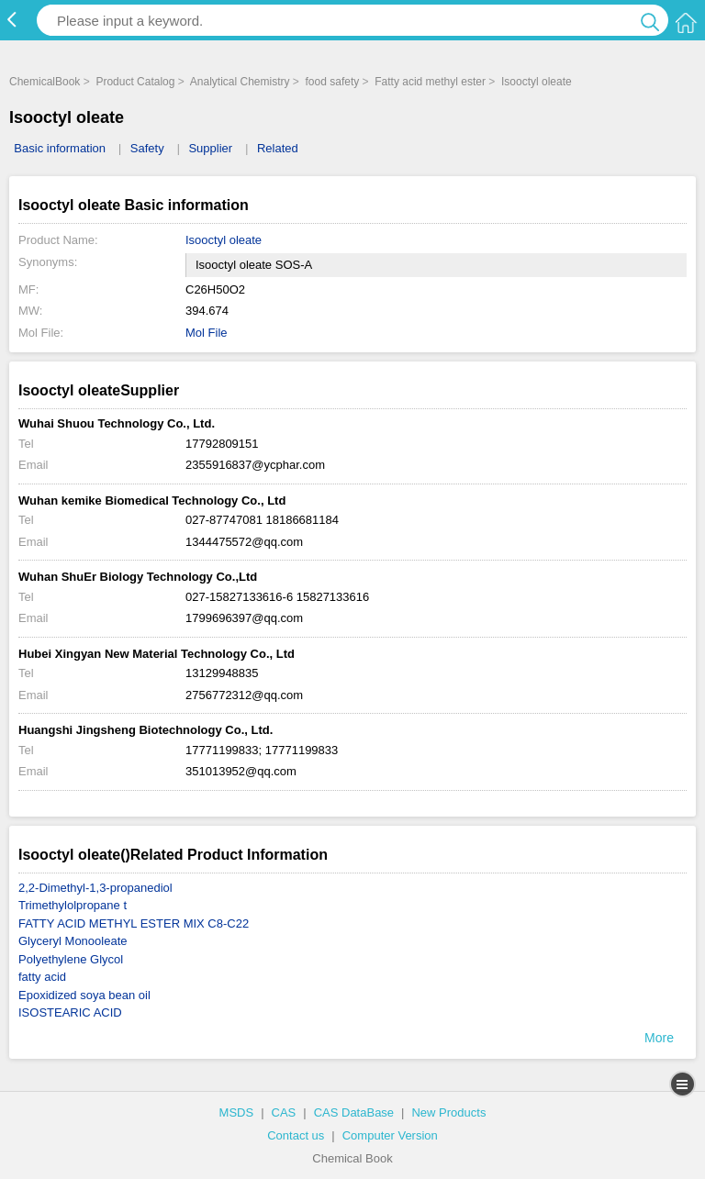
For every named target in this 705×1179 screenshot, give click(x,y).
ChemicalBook (44, 81)
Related (277, 148)
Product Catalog (134, 81)
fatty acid (42, 977)
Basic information (60, 148)
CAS (284, 1112)
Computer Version (390, 1135)
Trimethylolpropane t (72, 905)
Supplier (210, 148)
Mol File (206, 332)
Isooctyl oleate (536, 81)
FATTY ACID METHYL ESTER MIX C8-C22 (133, 923)
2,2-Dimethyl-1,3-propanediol (95, 888)
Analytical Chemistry (240, 81)
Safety (147, 148)
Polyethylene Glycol (70, 959)
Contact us (295, 1135)
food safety (333, 81)
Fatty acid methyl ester (430, 81)
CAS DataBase (354, 1112)
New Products (448, 1112)
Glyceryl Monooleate (73, 941)
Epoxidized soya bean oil (84, 995)
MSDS (236, 1112)
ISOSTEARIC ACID (70, 1012)
